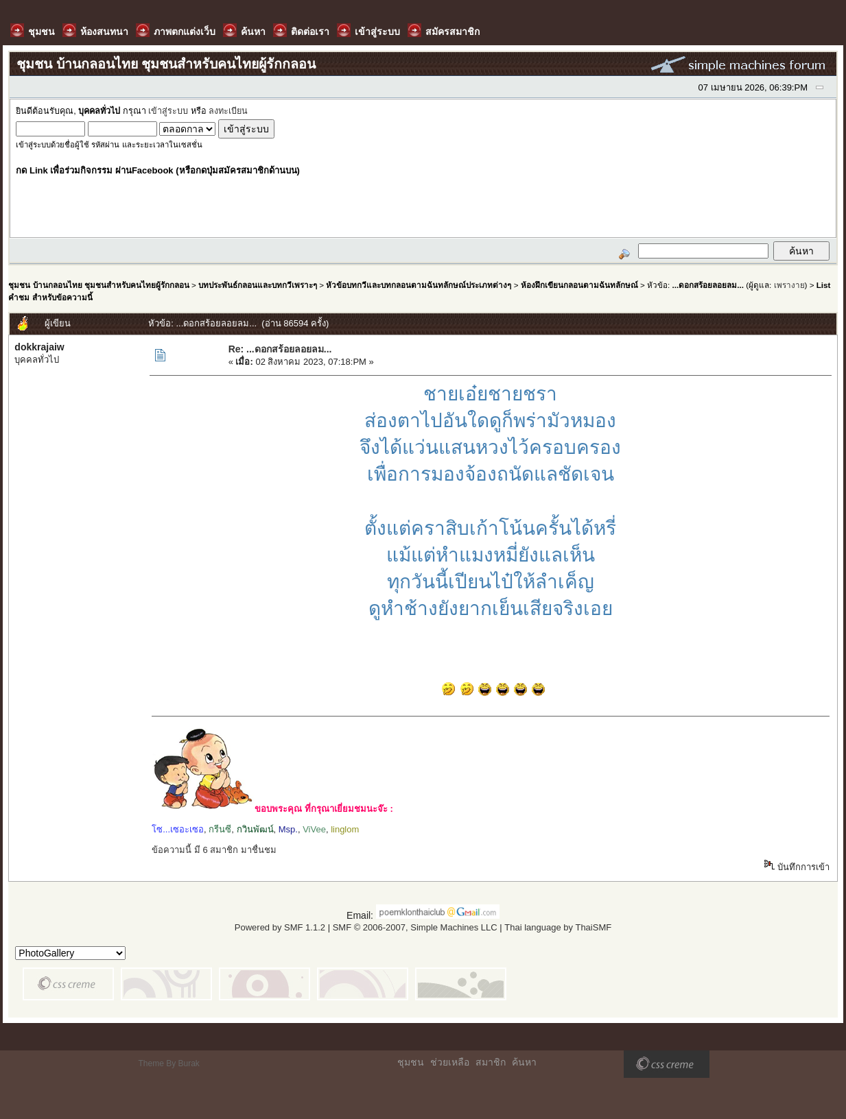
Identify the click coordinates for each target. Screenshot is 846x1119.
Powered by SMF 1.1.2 (280, 927)
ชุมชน (410, 1062)
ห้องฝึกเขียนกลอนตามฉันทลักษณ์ (579, 284)
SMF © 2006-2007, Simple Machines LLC (415, 927)
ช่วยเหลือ (449, 1062)
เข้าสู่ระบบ (168, 111)
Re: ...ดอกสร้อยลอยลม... (280, 349)
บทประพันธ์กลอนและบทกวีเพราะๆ (257, 284)
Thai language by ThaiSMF (557, 927)
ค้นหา (524, 1062)
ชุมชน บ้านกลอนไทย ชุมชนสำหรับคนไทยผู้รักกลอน (98, 284)
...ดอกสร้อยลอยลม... (707, 284)
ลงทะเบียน (228, 111)
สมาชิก (490, 1062)
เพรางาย (789, 284)
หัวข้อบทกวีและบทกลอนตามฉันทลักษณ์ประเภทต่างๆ (418, 284)
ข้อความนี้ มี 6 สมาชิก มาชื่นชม (214, 850)
